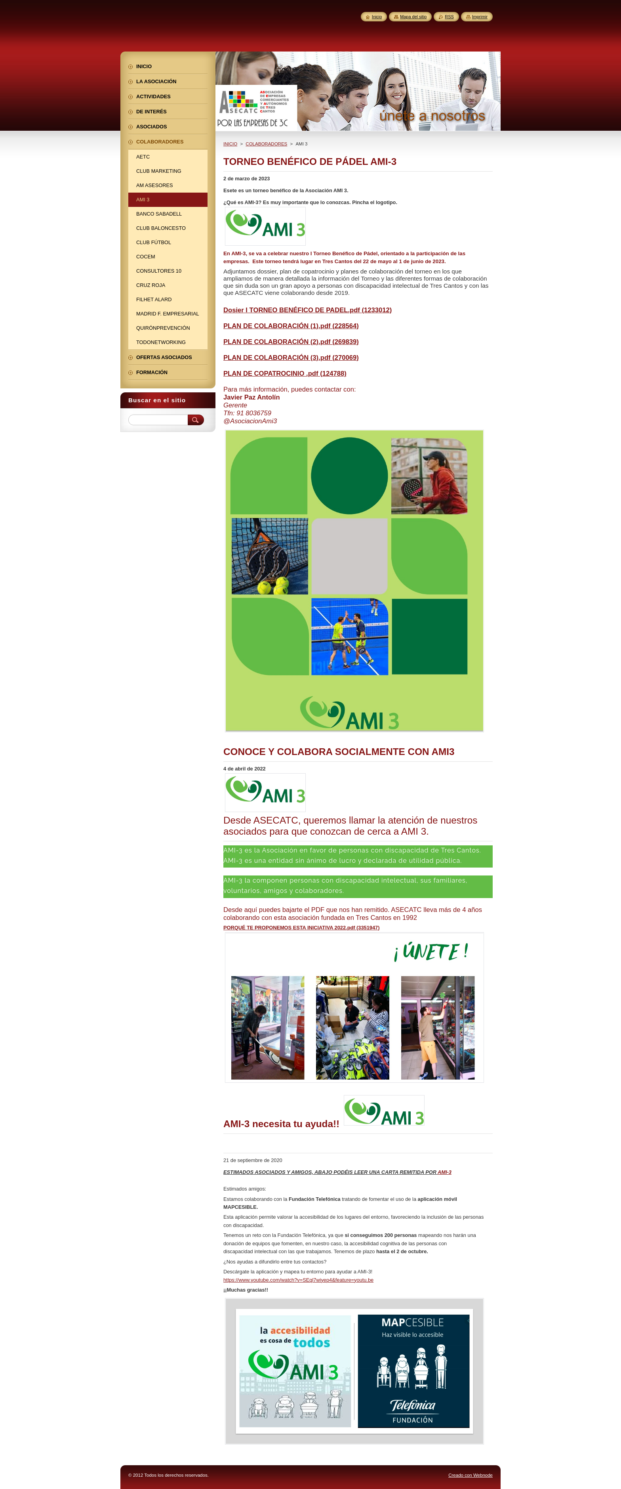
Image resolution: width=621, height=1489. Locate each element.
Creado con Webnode (470, 1475)
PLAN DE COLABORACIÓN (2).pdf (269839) (291, 342)
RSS (449, 16)
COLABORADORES (266, 143)
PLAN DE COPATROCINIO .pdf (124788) (285, 373)
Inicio (377, 16)
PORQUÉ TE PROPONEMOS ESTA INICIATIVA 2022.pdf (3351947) (301, 928)
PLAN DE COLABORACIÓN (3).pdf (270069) (291, 357)
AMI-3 (444, 1172)
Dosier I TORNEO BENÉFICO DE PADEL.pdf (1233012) (307, 310)
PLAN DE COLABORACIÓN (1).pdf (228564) (291, 326)
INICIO (230, 143)
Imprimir (480, 16)
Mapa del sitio (413, 16)
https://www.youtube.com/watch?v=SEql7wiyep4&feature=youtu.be (298, 1280)
